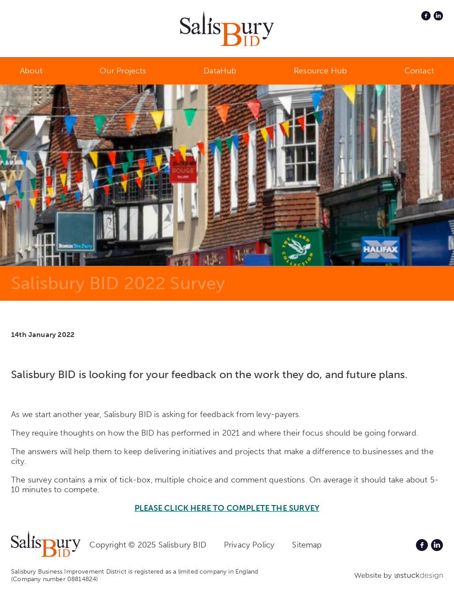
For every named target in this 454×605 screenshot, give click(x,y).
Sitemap (307, 545)
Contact (419, 71)
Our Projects (123, 71)
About (31, 71)
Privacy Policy (249, 545)
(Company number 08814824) (54, 579)
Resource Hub (320, 71)
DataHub (220, 71)
